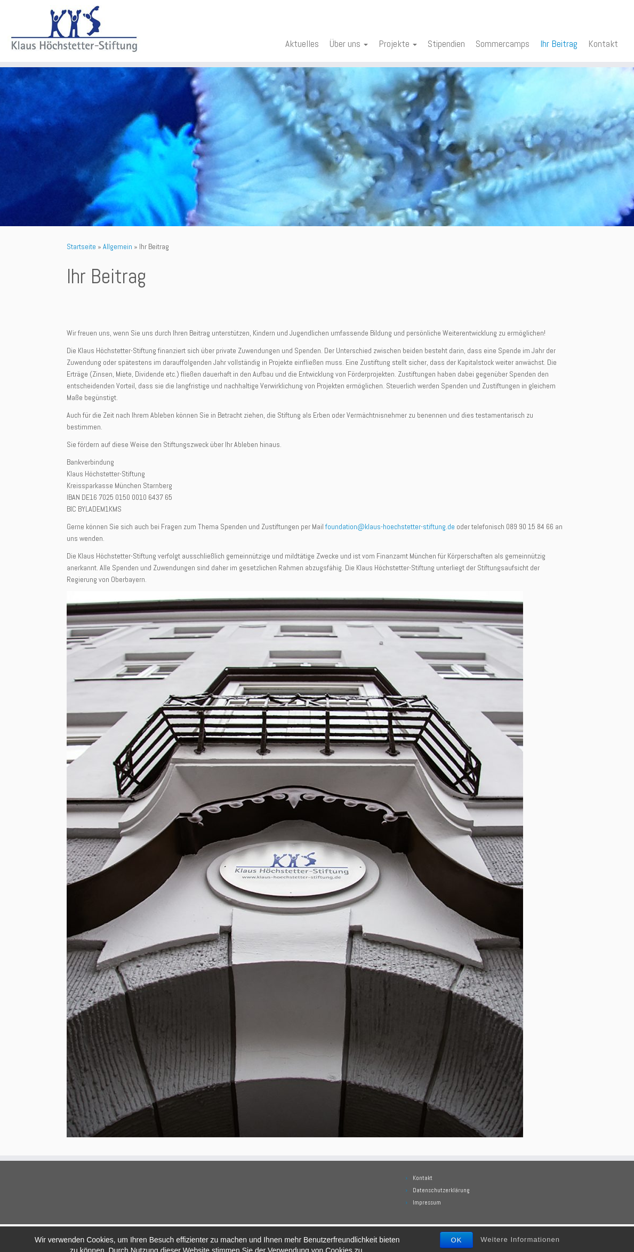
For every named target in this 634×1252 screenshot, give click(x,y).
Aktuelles (302, 44)
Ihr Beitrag (558, 44)
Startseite (81, 246)
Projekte (398, 44)
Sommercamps (502, 44)
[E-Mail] (74, 1236)
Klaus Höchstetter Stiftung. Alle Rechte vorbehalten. (340, 1235)
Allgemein (117, 246)
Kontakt (603, 44)
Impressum (427, 1202)
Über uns (349, 44)
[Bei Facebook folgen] (89, 1236)
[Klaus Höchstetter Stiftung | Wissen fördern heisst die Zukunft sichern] (74, 29)
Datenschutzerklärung (441, 1190)
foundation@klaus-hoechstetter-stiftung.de (390, 526)
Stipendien (446, 44)
